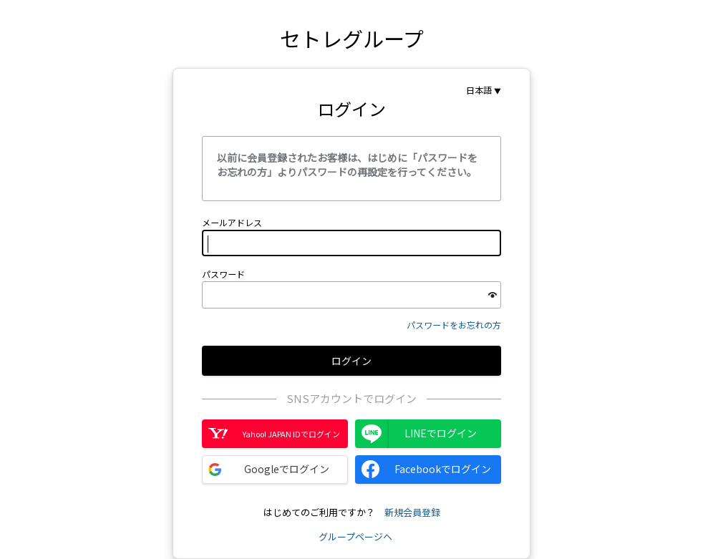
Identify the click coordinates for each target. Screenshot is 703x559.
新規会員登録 (412, 512)
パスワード (223, 274)
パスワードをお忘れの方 (454, 325)
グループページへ (355, 536)
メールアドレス (232, 222)
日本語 (479, 90)
